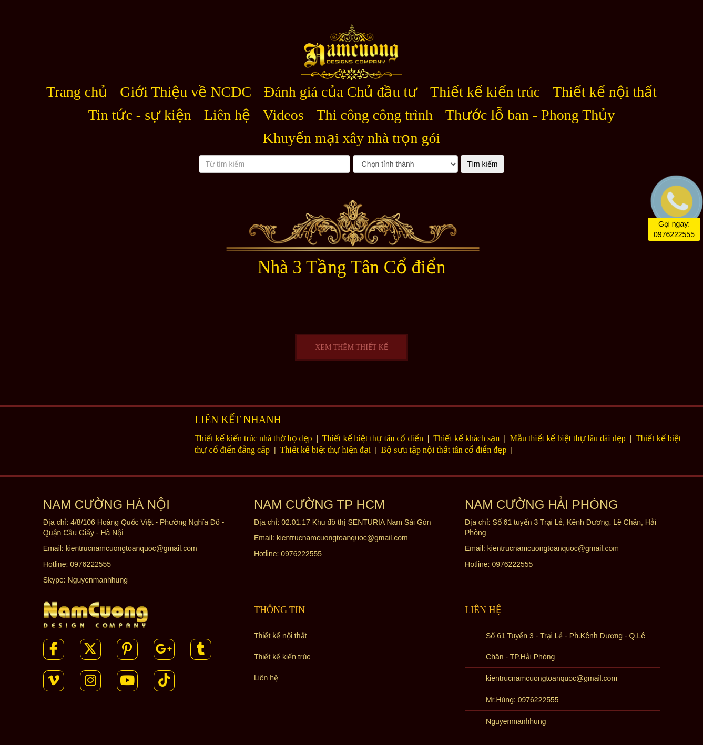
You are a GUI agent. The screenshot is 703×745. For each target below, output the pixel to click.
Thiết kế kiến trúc (485, 92)
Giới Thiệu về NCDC (185, 92)
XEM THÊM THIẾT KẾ (351, 347)
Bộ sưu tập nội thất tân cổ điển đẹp (445, 449)
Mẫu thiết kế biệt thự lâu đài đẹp (569, 438)
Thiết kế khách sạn (467, 438)
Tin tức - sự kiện (139, 115)
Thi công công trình (375, 115)
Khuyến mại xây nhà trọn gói (352, 138)
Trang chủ (76, 92)
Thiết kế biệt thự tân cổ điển (373, 438)
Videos (283, 115)
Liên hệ (227, 115)
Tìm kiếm (482, 164)
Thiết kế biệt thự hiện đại (326, 449)
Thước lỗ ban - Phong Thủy (530, 115)
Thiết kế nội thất (605, 92)
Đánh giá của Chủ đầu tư (340, 92)
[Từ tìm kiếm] (274, 164)
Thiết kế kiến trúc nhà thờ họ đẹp (254, 438)
